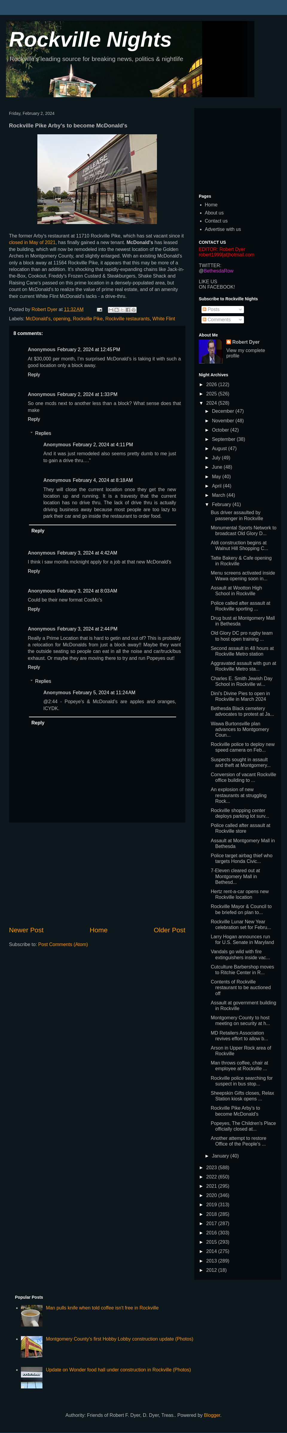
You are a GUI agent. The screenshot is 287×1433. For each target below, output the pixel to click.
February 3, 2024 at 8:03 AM (87, 590)
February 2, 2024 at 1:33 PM (87, 394)
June (218, 467)
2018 (212, 1214)
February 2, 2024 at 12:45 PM (88, 349)
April (217, 485)
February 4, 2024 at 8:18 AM (103, 480)
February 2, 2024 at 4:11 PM (103, 444)
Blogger (212, 1415)
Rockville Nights (90, 39)
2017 (212, 1223)
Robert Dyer (246, 342)
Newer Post (26, 930)
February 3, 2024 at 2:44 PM (87, 628)
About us (214, 212)
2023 (212, 1167)
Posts (211, 309)
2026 (212, 384)
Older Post (169, 930)
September (224, 439)
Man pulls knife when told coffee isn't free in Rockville (102, 1307)
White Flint (163, 318)
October (221, 430)
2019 (212, 1204)
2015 (212, 1242)
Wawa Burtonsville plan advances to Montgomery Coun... (240, 729)
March (219, 495)
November (223, 420)
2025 (212, 393)
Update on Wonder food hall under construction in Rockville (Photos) (118, 1369)
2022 (212, 1176)
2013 (212, 1260)
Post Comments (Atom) (63, 944)
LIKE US (208, 281)
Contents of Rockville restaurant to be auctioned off (241, 987)
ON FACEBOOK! (217, 287)
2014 (212, 1251)
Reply (34, 374)
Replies (43, 433)
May (217, 476)
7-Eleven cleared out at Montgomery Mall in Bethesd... (235, 876)
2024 (212, 403)
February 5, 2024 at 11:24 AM (104, 692)
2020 (212, 1195)
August (220, 448)
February (222, 504)
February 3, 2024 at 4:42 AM (87, 552)
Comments (217, 319)
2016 (212, 1232)
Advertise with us (223, 229)
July (217, 457)
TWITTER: (210, 265)
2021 (212, 1186)
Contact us (216, 220)
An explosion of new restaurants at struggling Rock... (239, 795)
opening (61, 318)
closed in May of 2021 (32, 242)
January (221, 1155)
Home (99, 930)
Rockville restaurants (127, 318)
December (223, 411)
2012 (212, 1270)
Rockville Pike (88, 318)
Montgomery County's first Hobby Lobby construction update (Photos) (119, 1338)
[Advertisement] (97, 874)
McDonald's (38, 318)
